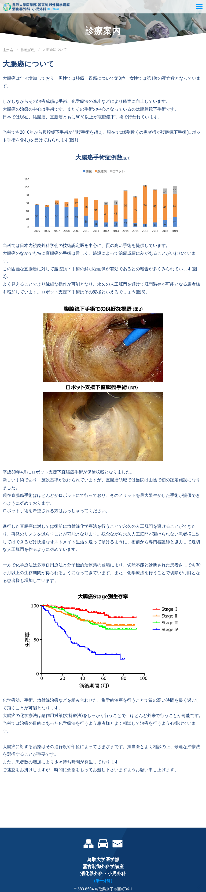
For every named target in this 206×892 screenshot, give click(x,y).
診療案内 (28, 50)
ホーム (8, 50)
